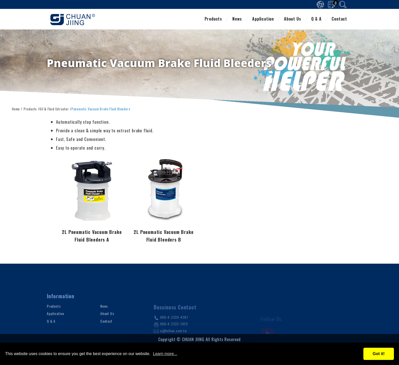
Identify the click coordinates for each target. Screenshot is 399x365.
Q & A (316, 19)
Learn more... (165, 354)
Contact (339, 19)
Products (213, 19)
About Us (292, 19)
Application (263, 19)
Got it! (378, 354)
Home (16, 108)
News (237, 19)
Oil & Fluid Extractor (54, 108)
